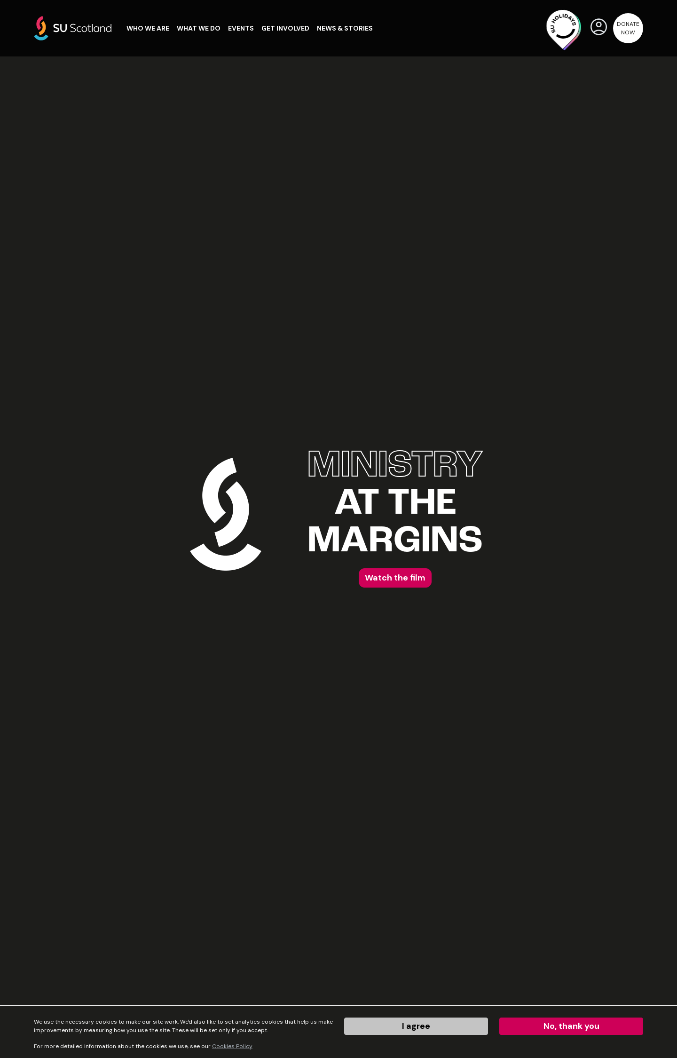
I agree (416, 1026)
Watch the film (395, 577)
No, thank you (571, 1026)
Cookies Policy (232, 1046)
